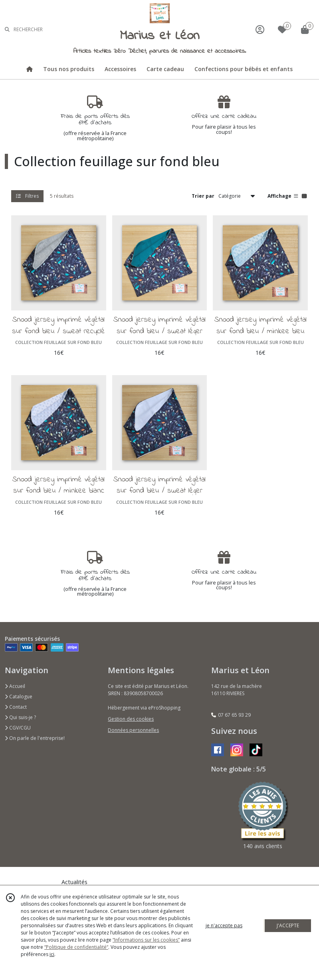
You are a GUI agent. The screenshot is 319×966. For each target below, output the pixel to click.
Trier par (203, 196)
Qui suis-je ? (20, 717)
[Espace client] (259, 29)
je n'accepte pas (224, 925)
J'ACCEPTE (288, 925)
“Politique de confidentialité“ (76, 947)
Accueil (15, 686)
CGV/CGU (18, 727)
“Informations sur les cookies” (146, 939)
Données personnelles (133, 730)
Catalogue (18, 696)
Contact (16, 707)
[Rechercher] (7, 29)
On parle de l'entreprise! (35, 738)
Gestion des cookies (131, 719)
